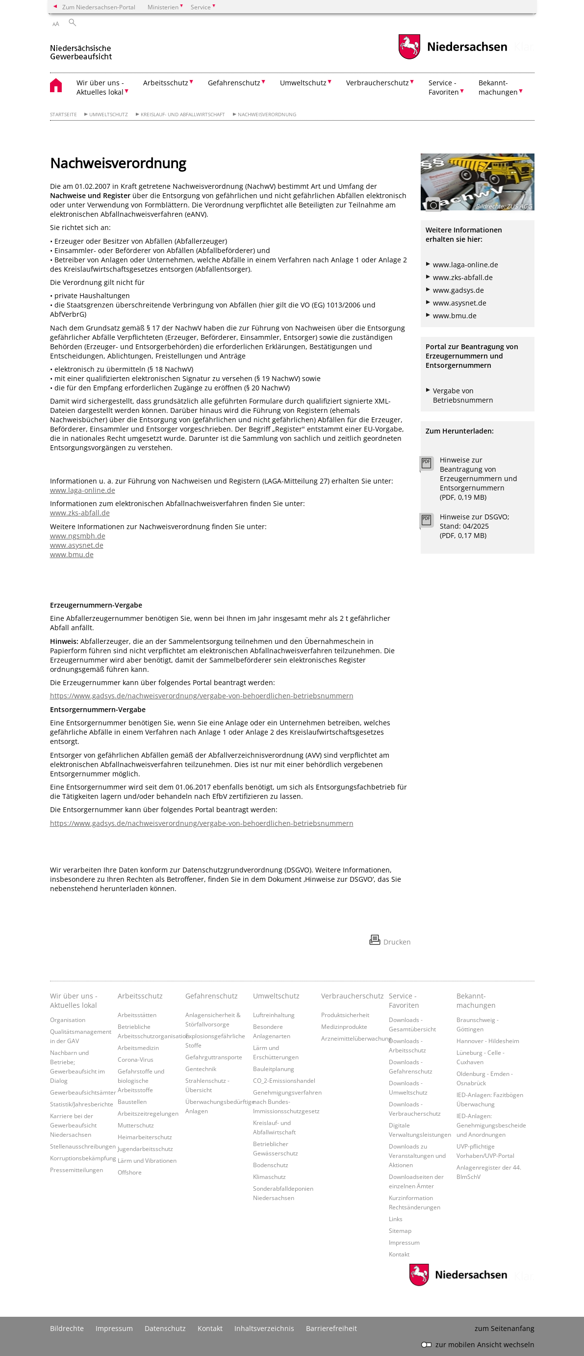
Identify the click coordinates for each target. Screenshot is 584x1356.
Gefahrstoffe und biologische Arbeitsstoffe (141, 1080)
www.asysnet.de (76, 545)
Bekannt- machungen (476, 1000)
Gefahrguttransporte (213, 1057)
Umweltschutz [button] (303, 82)
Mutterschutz (136, 1125)
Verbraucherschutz (352, 995)
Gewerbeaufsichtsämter (83, 1092)
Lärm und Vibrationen (147, 1160)
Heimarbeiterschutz (145, 1137)
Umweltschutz (108, 114)
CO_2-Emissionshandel (284, 1080)
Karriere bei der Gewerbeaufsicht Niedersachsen (73, 1125)
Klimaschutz (269, 1176)
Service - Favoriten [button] (444, 87)
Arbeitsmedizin (138, 1047)
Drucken (397, 942)
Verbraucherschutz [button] (377, 82)
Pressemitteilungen (76, 1170)
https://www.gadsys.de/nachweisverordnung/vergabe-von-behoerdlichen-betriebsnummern (202, 695)
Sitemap (400, 1230)
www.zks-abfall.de (80, 512)
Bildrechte (67, 1328)
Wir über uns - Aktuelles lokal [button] (100, 87)
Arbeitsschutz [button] (165, 82)
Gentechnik (200, 1069)
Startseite (63, 114)
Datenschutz (165, 1328)
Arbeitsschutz (140, 995)
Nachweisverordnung (267, 114)
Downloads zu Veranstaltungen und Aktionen (417, 1155)
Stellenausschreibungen (83, 1146)
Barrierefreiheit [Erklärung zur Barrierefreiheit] (331, 1328)
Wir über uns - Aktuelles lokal (74, 1000)
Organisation (67, 1019)
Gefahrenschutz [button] (234, 82)
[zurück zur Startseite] (81, 48)
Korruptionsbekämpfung (83, 1158)
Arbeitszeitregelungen (148, 1113)
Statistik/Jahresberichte (81, 1104)
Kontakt (399, 1254)
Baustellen (132, 1101)
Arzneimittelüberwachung (356, 1038)
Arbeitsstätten (137, 1015)
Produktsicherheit (345, 1015)
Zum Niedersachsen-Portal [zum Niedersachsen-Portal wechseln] (98, 7)
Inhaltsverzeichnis (264, 1328)
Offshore (130, 1172)
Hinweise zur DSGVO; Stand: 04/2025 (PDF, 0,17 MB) (474, 526)
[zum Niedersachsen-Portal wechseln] (452, 58)
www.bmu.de (72, 554)
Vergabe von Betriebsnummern (463, 395)
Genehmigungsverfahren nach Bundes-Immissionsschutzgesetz (287, 1101)
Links (396, 1219)
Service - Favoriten (404, 1000)
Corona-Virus (135, 1059)
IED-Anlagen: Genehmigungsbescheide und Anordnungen (491, 1125)
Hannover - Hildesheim (488, 1041)
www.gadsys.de (458, 290)
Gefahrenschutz (211, 995)
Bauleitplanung (273, 1069)
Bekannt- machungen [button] (498, 87)
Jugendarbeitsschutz (145, 1148)
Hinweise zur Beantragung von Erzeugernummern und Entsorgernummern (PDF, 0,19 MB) (478, 478)
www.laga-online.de (82, 490)
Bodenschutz (270, 1165)
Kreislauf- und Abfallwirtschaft (183, 114)
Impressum (404, 1242)
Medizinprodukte (344, 1026)
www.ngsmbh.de (77, 535)
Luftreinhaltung (274, 1015)
